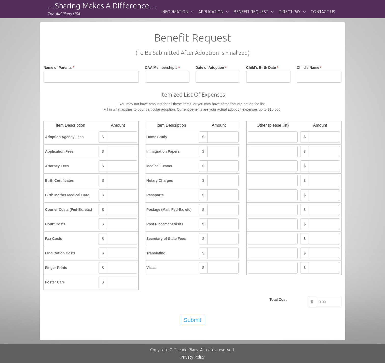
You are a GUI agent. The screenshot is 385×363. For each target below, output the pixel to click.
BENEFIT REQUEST (250, 11)
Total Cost (277, 299)
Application (210, 11)
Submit (192, 320)
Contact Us (323, 11)
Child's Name (309, 68)
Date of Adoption (211, 68)
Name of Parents (59, 68)
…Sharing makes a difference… (102, 5)
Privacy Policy (192, 357)
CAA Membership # (162, 68)
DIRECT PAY (289, 11)
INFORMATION (174, 11)
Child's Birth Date (262, 68)
